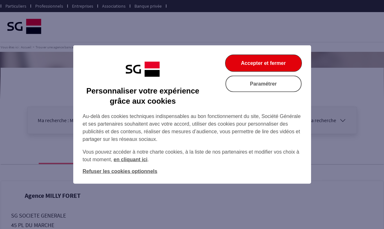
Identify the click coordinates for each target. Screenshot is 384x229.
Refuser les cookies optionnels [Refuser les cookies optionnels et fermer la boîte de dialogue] (120, 171)
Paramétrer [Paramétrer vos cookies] (263, 84)
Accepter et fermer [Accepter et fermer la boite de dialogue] (263, 63)
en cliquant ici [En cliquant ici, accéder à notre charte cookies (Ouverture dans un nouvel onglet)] (130, 159)
